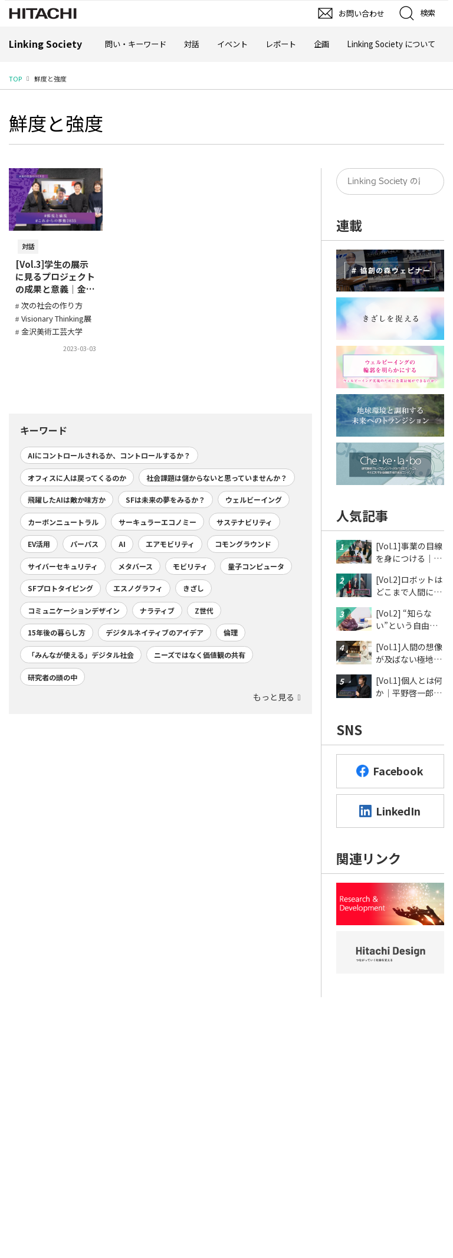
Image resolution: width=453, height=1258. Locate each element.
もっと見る (273, 697)
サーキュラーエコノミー (157, 522)
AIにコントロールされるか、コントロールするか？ (109, 455)
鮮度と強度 (56, 122)
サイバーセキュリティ (63, 566)
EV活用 (39, 544)
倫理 (231, 632)
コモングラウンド (243, 544)
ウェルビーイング (253, 499)
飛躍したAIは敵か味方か (67, 499)
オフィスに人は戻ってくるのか (77, 478)
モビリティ (190, 566)
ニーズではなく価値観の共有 (199, 655)
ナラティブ (157, 610)
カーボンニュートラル (63, 522)
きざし (193, 588)
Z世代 (204, 610)
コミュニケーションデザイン (74, 610)
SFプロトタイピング (60, 588)
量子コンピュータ (256, 566)
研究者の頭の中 (52, 677)
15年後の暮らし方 (57, 632)
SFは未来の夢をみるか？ (165, 499)
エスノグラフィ (138, 588)
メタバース (135, 566)
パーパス (84, 544)
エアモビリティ (170, 544)
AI (122, 544)
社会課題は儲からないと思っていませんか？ (216, 478)
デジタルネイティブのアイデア (154, 632)
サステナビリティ (244, 522)
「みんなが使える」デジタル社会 (81, 655)
